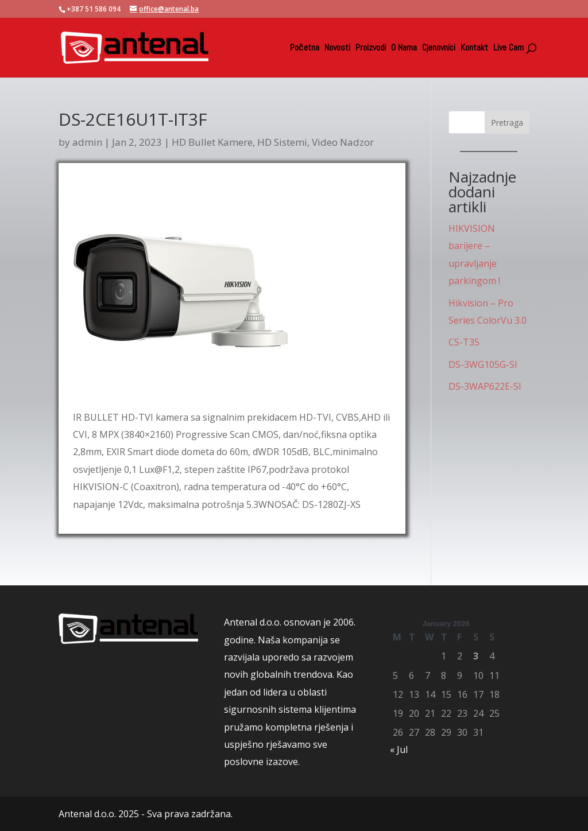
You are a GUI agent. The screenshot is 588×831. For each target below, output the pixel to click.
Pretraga (507, 122)
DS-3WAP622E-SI (484, 386)
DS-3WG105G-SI (482, 364)
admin (87, 142)
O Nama (404, 48)
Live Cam (508, 48)
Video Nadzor (343, 142)
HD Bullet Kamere (212, 142)
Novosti (337, 48)
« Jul (399, 749)
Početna (304, 48)
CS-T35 (463, 342)
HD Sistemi (282, 142)
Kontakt (474, 48)
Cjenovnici (438, 48)
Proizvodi (370, 48)
